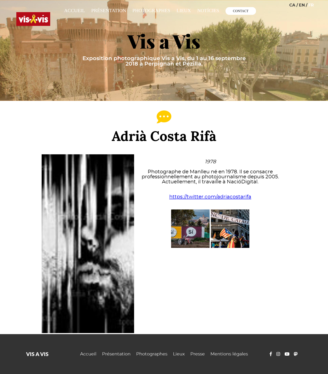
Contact (241, 11)
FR (311, 5)
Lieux (184, 10)
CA (292, 5)
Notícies (208, 10)
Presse (197, 354)
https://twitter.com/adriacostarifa (210, 196)
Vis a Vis (164, 41)
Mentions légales (229, 354)
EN (302, 5)
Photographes (151, 10)
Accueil (74, 10)
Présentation (108, 10)
